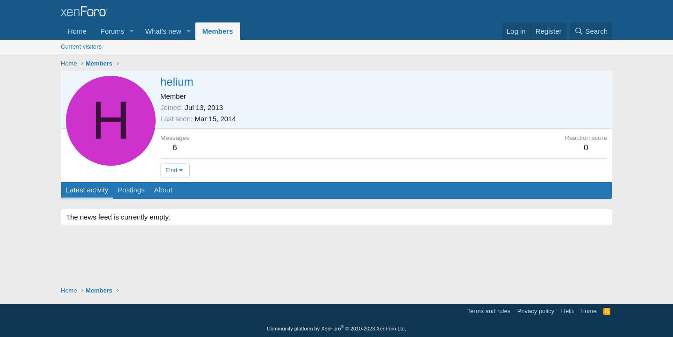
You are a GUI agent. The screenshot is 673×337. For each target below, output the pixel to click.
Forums (112, 31)
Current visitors (81, 46)
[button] (131, 31)
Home (77, 31)
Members (217, 31)
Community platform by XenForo (336, 328)
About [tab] (163, 190)
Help (567, 311)
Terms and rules (488, 311)
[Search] (591, 31)
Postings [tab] (131, 190)
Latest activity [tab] (87, 190)
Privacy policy (535, 311)
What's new (163, 31)
